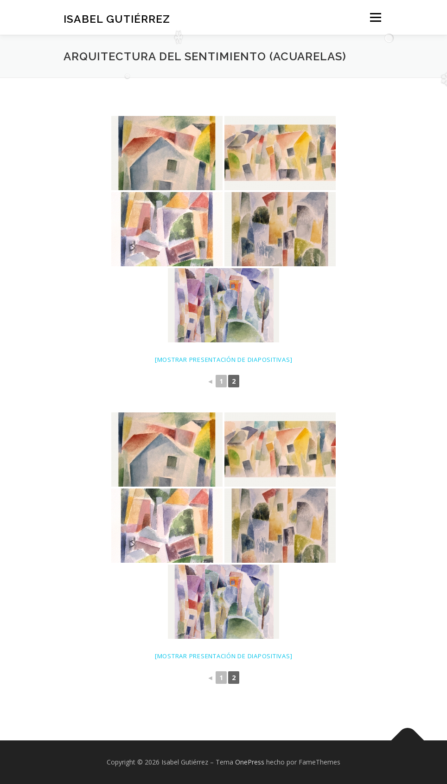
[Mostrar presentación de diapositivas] (224, 359)
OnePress (249, 762)
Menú (375, 17)
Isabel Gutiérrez (117, 18)
